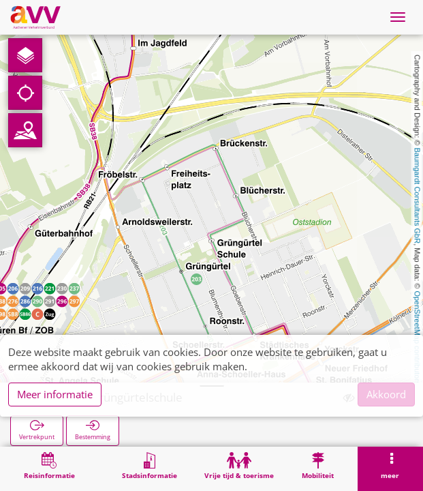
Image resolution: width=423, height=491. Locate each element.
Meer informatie (55, 394)
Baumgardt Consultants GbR (417, 196)
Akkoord (386, 394)
